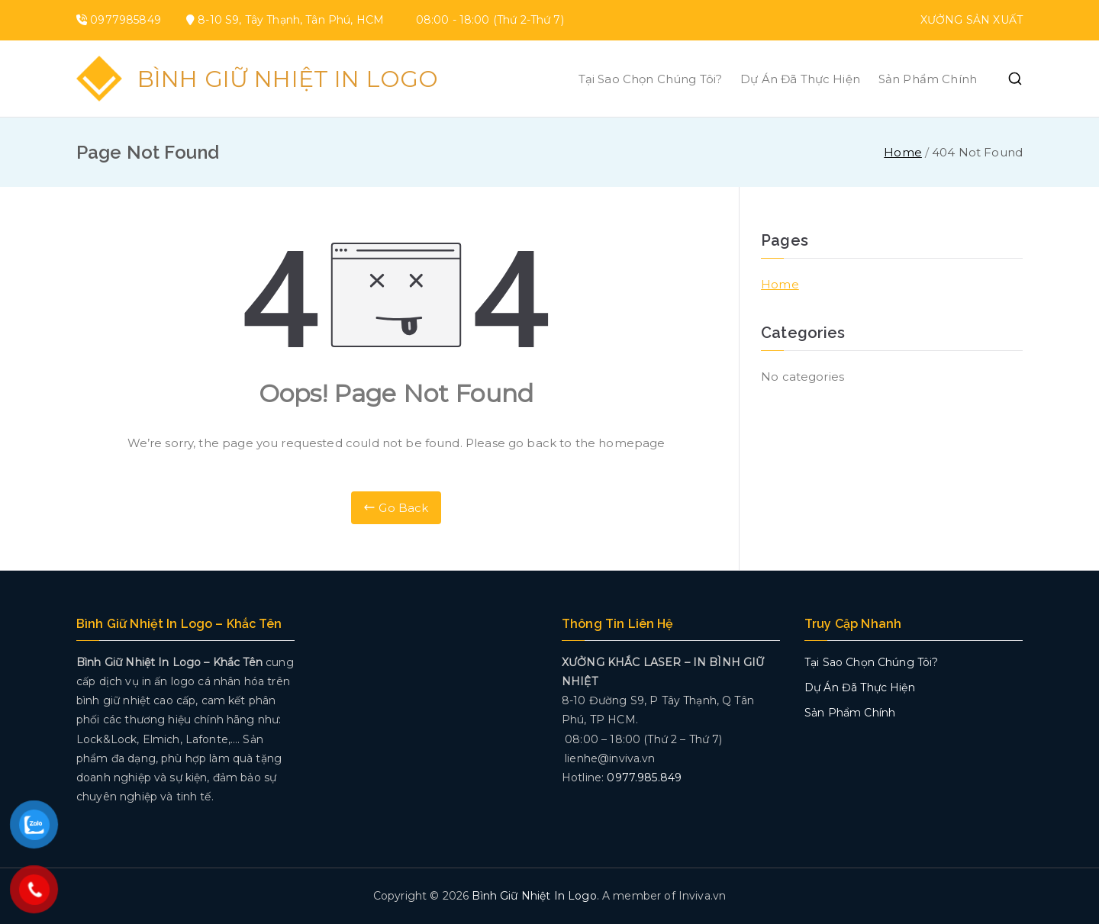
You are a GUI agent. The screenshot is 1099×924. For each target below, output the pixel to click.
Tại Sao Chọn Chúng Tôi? (650, 79)
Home (780, 284)
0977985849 (125, 20)
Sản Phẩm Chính (927, 79)
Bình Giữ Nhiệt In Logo (287, 79)
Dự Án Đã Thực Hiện (800, 79)
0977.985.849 (644, 777)
